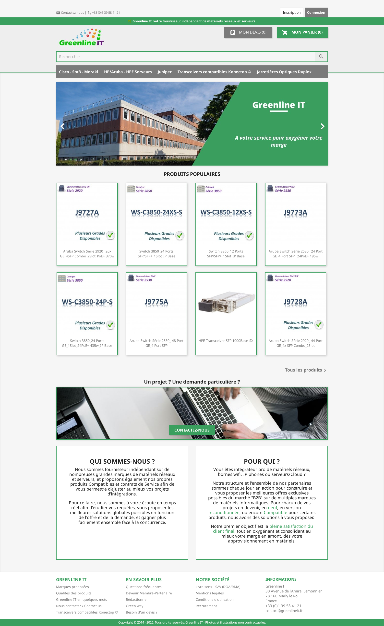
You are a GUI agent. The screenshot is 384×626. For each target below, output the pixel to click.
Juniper (165, 71)
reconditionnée (224, 512)
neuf (272, 507)
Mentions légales (210, 593)
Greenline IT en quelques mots (81, 599)
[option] (192, 124)
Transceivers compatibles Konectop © (214, 71)
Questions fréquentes (144, 586)
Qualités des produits (74, 593)
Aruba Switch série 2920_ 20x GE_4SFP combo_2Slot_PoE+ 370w (87, 253)
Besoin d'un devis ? (141, 612)
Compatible (275, 512)
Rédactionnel (136, 599)
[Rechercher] (192, 56)
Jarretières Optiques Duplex (284, 71)
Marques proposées (72, 586)
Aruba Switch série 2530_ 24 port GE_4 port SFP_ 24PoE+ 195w (296, 253)
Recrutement (206, 605)
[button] (76, 124)
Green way (134, 605)
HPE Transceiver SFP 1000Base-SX (226, 340)
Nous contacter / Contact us (79, 605)
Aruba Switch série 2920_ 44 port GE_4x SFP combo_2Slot (296, 343)
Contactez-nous (70, 12)
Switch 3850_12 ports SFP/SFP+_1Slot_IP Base (226, 253)
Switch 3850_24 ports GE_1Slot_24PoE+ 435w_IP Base (87, 343)
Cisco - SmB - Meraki (78, 71)
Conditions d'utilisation (215, 599)
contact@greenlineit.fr (284, 610)
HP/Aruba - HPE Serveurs (128, 71)
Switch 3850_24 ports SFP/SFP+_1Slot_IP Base (156, 253)
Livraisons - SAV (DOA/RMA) (218, 586)
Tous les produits (306, 370)
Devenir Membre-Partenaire (149, 593)
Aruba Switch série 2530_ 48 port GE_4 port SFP (156, 343)
